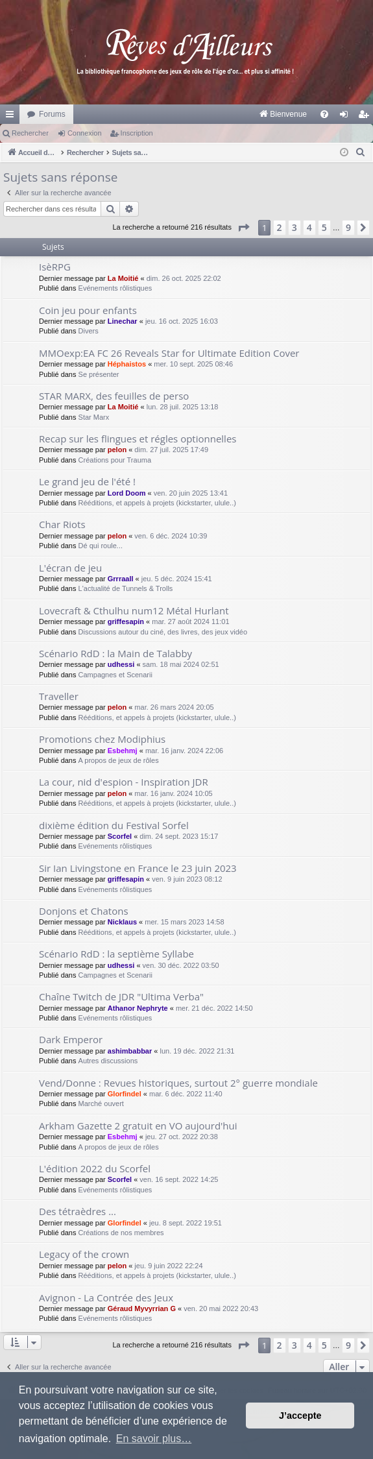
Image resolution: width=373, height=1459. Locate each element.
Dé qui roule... (100, 545)
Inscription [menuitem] (366, 117)
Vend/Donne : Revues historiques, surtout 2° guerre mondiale (178, 1082)
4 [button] (309, 227)
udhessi (121, 664)
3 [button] (294, 227)
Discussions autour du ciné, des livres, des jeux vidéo (162, 632)
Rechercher (30, 133)
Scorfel (120, 836)
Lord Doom (127, 493)
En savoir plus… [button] (154, 1438)
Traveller (58, 696)
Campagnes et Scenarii (115, 675)
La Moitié (123, 278)
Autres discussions (108, 1061)
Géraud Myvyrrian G (142, 1308)
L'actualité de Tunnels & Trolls (125, 588)
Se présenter (98, 374)
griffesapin (126, 621)
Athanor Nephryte (138, 1008)
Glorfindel (124, 1094)
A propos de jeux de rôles (118, 760)
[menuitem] (147, 114)
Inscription (137, 133)
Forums (52, 114)
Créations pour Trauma (115, 460)
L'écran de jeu (70, 567)
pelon (117, 449)
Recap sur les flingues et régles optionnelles (137, 438)
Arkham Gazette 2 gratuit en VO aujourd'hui (138, 1125)
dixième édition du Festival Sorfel (114, 825)
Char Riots (62, 524)
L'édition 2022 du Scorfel (94, 1168)
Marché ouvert (101, 1103)
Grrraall (121, 579)
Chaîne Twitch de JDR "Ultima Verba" (121, 996)
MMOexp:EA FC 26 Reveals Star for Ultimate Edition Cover (169, 352)
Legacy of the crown (84, 1254)
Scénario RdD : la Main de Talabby (115, 653)
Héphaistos (127, 364)
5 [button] (324, 227)
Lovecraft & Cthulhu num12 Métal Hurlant (133, 610)
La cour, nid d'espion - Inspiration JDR (123, 781)
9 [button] (348, 227)
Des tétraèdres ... (77, 1211)
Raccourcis (12, 117)
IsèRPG (55, 266)
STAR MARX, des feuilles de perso (114, 395)
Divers (88, 331)
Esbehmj (123, 750)
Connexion (84, 133)
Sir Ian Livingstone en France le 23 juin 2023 (138, 868)
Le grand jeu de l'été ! (87, 481)
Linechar (123, 321)
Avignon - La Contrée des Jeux (106, 1297)
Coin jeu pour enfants (88, 310)
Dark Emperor (70, 1039)
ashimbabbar (130, 1051)
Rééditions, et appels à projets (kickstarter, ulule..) (157, 503)
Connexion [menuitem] (347, 117)
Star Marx (94, 417)
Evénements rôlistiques (115, 288)
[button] (243, 227)
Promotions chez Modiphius (102, 738)
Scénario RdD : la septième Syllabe (116, 953)
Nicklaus (122, 922)
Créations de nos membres (121, 1232)
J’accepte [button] (300, 1415)
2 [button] (279, 227)
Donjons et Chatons (83, 910)
